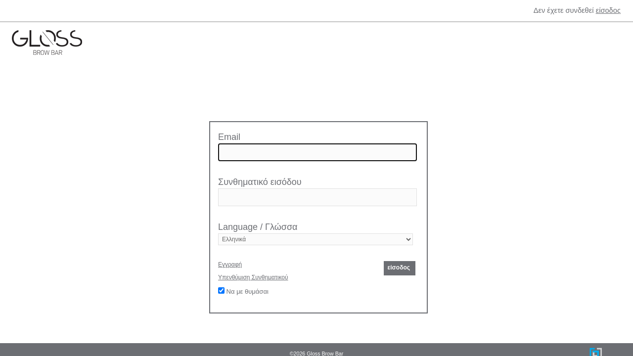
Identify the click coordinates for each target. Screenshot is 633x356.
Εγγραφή (230, 264)
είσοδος (608, 10)
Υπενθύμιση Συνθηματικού (253, 277)
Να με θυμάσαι (243, 291)
